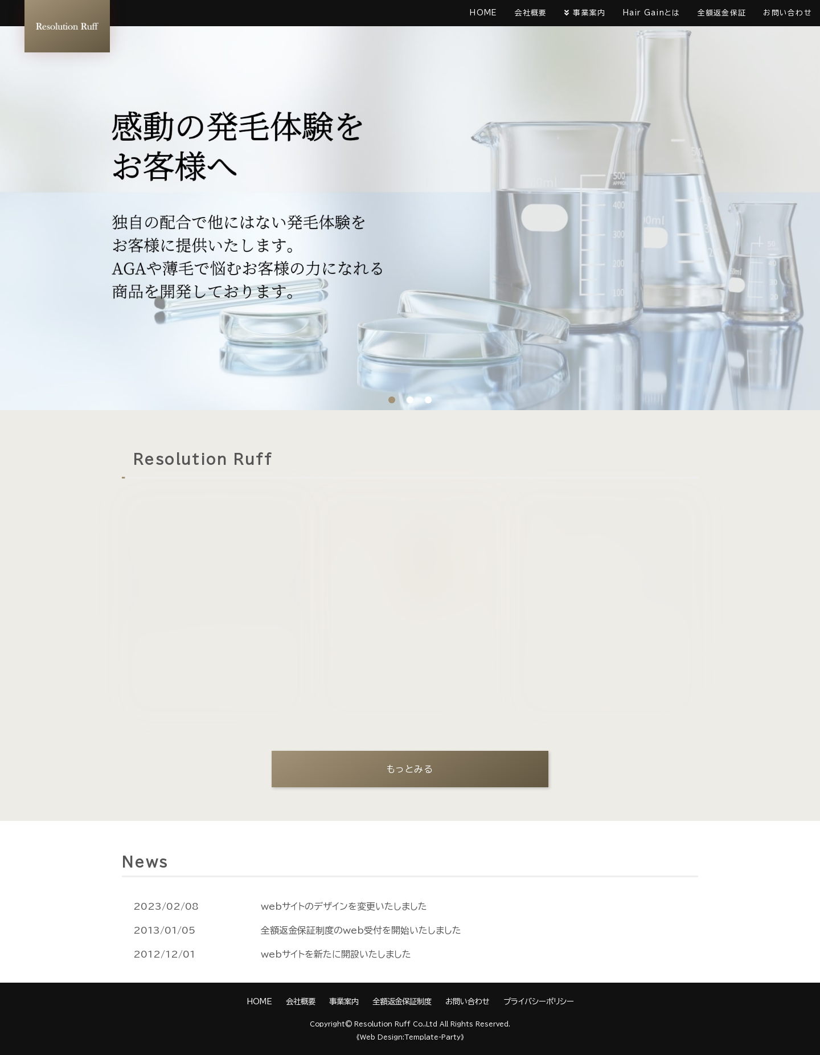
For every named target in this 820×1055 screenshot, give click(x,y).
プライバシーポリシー (538, 1001)
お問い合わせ (787, 13)
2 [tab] (410, 399)
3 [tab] (428, 399)
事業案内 (589, 13)
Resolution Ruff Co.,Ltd (395, 1024)
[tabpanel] (410, 205)
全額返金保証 (722, 13)
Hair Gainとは (651, 13)
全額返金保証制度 (402, 1001)
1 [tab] (391, 399)
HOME (483, 13)
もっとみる (410, 769)
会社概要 (531, 13)
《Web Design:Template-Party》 (410, 1037)
